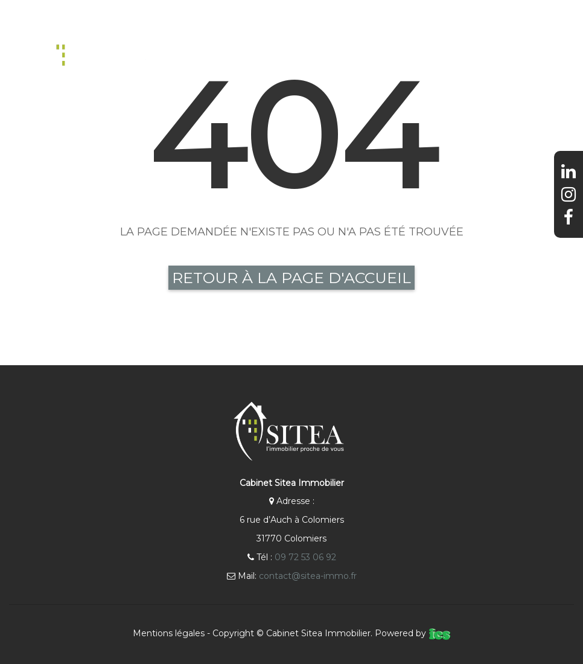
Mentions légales (169, 633)
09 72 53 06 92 (305, 557)
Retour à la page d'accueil (291, 278)
